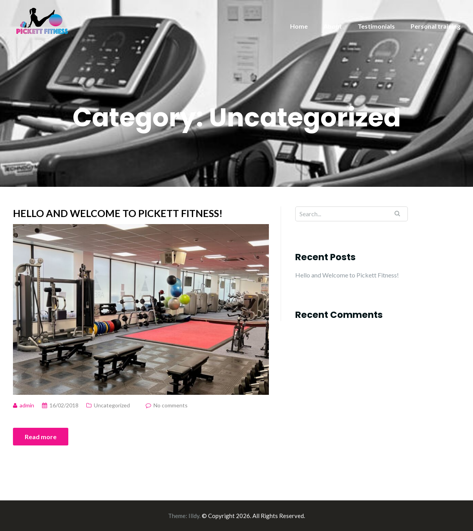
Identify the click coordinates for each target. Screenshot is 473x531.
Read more (41, 436)
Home (299, 26)
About (332, 26)
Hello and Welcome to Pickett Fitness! (118, 213)
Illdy (193, 515)
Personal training (435, 26)
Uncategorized (112, 405)
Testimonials (376, 26)
